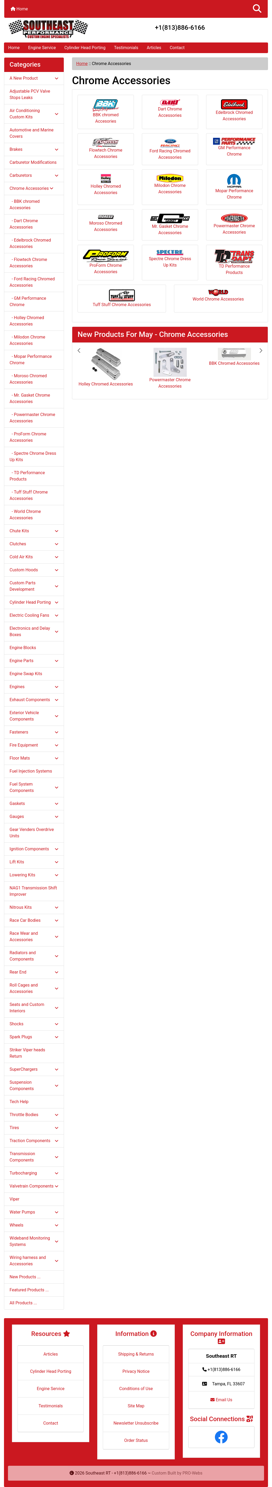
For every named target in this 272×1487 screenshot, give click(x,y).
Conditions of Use (136, 1388)
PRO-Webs (192, 1473)
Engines (34, 686)
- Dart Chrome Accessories (24, 224)
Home (19, 8)
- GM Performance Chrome (28, 301)
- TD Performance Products (27, 476)
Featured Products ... (29, 1289)
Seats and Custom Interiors (34, 1007)
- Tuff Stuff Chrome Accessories (29, 495)
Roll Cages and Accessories (34, 988)
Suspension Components (34, 1085)
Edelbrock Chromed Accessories (234, 110)
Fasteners (34, 732)
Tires (34, 1127)
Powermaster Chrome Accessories (234, 224)
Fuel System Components (34, 787)
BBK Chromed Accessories (234, 363)
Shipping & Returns (136, 1354)
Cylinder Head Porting (84, 47)
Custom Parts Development (34, 586)
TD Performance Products (234, 262)
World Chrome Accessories (218, 295)
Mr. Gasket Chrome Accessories (170, 224)
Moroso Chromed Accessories (105, 223)
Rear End (34, 972)
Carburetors (34, 175)
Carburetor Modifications (33, 162)
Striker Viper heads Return (27, 1053)
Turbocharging (34, 1173)
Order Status (136, 1440)
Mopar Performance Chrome (234, 187)
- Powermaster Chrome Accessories (32, 417)
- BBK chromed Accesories (25, 204)
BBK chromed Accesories (105, 111)
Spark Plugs (34, 1036)
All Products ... (23, 1302)
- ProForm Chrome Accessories (28, 437)
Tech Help (19, 1101)
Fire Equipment (34, 745)
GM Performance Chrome (234, 147)
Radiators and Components (34, 956)
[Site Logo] (48, 28)
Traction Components (34, 1140)
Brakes (34, 149)
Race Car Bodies (34, 920)
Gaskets (34, 803)
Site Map (136, 1405)
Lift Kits (34, 861)
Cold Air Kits (34, 556)
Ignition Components (34, 848)
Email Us (221, 1399)
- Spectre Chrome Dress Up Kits (33, 456)
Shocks (34, 1023)
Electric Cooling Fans (34, 615)
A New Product (34, 78)
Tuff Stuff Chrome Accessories (122, 298)
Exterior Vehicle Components (34, 716)
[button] (257, 9)
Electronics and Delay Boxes (34, 631)
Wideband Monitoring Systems (34, 1241)
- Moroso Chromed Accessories (28, 379)
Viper (14, 1199)
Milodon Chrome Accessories (170, 184)
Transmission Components (34, 1157)
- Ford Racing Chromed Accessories (32, 282)
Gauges (34, 816)
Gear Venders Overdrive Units (32, 832)
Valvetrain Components (34, 1186)
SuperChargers (34, 1069)
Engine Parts (34, 660)
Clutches (34, 543)
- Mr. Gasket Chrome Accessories (30, 398)
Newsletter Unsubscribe (136, 1423)
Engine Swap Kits (26, 673)
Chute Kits (34, 530)
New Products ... (25, 1276)
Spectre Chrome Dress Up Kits (170, 259)
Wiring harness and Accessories (34, 1260)
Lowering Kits (34, 874)
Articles (154, 47)
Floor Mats (34, 758)
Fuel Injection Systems (31, 771)
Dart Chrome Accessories (170, 109)
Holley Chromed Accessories (106, 184)
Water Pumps (34, 1212)
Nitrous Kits (34, 907)
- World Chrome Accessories (25, 514)
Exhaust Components (34, 699)
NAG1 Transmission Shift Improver (33, 891)
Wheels (34, 1225)
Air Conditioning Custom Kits (34, 113)
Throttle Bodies (34, 1114)
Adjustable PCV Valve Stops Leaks (30, 94)
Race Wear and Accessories (34, 936)
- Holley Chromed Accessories (27, 321)
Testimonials (126, 47)
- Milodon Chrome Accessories (27, 340)
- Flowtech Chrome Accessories (28, 262)
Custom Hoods (34, 569)
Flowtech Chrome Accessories (105, 148)
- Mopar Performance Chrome (31, 359)
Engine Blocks (23, 647)
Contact (177, 47)
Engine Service (42, 47)
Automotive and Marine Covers (32, 133)
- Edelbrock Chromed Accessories (30, 243)
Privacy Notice (136, 1371)
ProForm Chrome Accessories (106, 261)
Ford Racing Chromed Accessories (170, 149)
